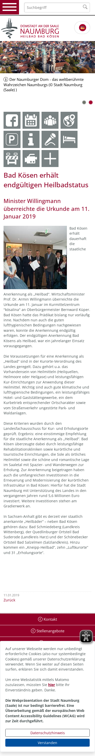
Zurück (9, 600)
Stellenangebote (49, 630)
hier (51, 684)
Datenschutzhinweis (47, 732)
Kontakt (50, 619)
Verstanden (47, 742)
